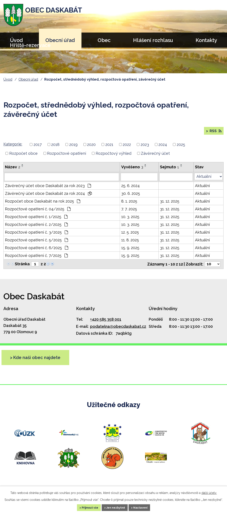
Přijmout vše (84, 507)
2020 (91, 148)
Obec (104, 40)
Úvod (7, 79)
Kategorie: (12, 147)
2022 (127, 148)
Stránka (22, 267)
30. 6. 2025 (130, 197)
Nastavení (147, 507)
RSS (214, 132)
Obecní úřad (60, 40)
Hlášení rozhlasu (153, 40)
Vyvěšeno (132, 170)
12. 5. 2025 (130, 236)
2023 (145, 148)
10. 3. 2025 (130, 220)
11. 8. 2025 (130, 243)
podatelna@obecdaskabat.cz (118, 330)
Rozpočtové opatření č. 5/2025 (36, 243)
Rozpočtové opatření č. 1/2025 (36, 220)
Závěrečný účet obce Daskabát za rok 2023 (48, 189)
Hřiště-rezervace (30, 45)
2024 (162, 148)
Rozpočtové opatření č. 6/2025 (36, 251)
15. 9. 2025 (130, 251)
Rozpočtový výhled (113, 157)
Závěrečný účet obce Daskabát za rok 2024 (48, 197)
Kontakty (206, 40)
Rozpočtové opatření (66, 157)
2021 (109, 148)
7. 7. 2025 (129, 212)
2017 (38, 148)
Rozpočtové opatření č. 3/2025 (36, 236)
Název (12, 170)
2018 (55, 148)
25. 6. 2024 (130, 189)
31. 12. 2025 (169, 205)
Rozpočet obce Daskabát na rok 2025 (42, 205)
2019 (73, 148)
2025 (181, 148)
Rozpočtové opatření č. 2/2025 (36, 228)
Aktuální (202, 189)
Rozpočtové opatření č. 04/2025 (38, 212)
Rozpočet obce (23, 157)
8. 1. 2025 (129, 205)
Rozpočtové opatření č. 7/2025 (36, 259)
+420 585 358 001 (105, 323)
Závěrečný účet (155, 157)
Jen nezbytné (116, 507)
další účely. (209, 492)
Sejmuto (169, 170)
